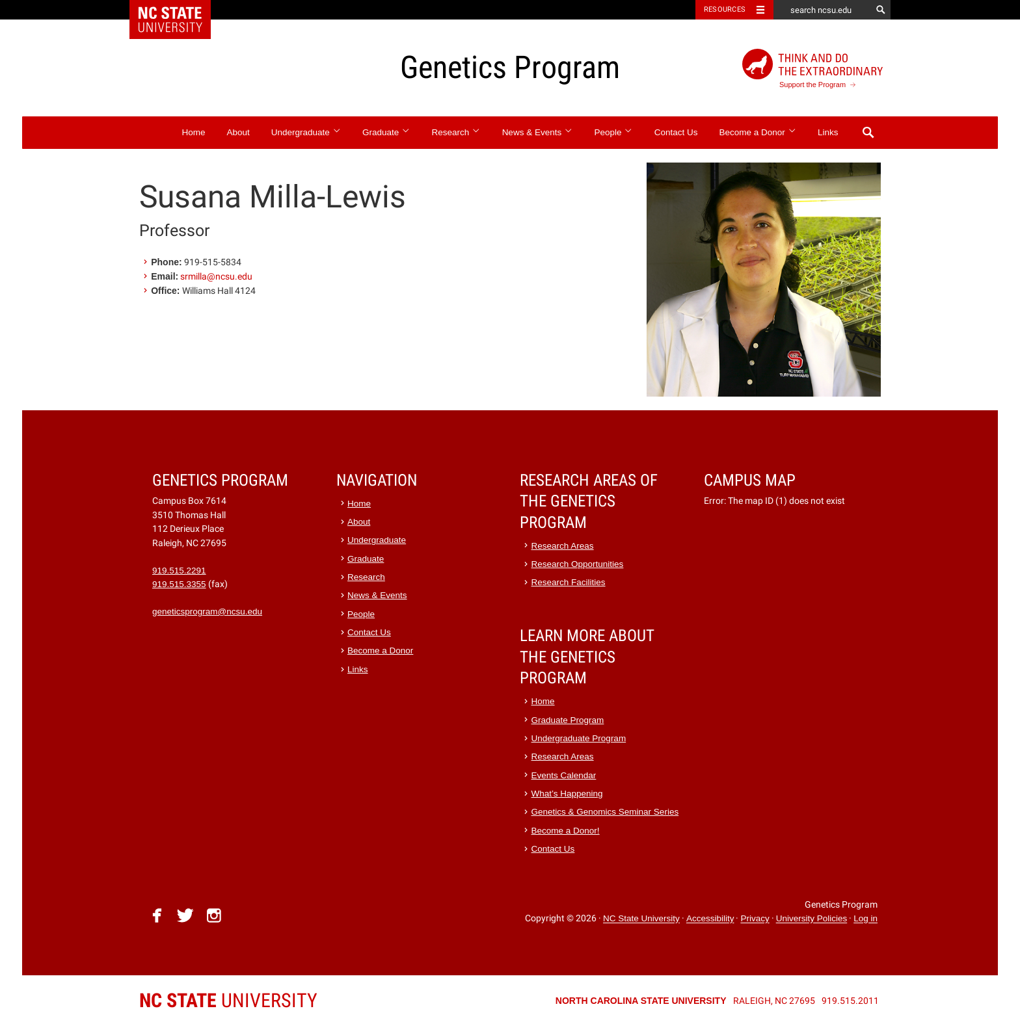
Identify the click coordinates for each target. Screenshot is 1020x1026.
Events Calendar (564, 775)
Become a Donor (758, 132)
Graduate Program (567, 720)
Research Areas (562, 546)
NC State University (641, 919)
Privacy (754, 919)
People (613, 132)
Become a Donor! (565, 830)
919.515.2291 (179, 570)
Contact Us (676, 132)
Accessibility (710, 919)
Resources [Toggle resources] (724, 9)
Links (828, 132)
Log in (865, 919)
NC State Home (178, 10)
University (228, 1000)
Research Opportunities (577, 564)
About (237, 132)
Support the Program (812, 68)
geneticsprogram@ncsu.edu (207, 611)
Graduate (386, 132)
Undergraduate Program (578, 738)
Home (193, 132)
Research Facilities (568, 582)
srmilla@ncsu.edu (216, 276)
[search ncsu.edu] (822, 10)
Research (456, 132)
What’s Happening (567, 793)
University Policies (812, 919)
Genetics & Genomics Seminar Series (605, 812)
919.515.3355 (179, 584)
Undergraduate (306, 132)
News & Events (537, 132)
